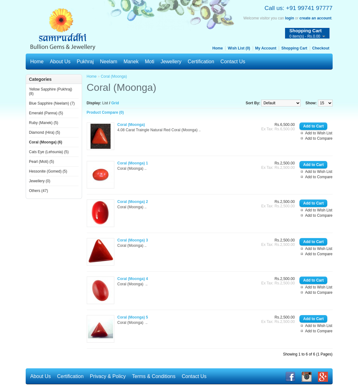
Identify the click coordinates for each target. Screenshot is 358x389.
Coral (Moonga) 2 (132, 202)
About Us (60, 61)
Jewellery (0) (39, 181)
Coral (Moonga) (114, 76)
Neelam (108, 61)
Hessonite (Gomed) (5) (48, 171)
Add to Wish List (318, 133)
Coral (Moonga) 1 (132, 163)
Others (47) (38, 191)
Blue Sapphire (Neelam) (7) (52, 103)
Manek (130, 61)
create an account (315, 18)
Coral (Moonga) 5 (132, 317)
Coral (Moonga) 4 (132, 279)
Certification (201, 61)
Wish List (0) (239, 48)
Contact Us (233, 61)
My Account (266, 48)
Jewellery (171, 61)
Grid (115, 103)
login (289, 18)
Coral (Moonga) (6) (45, 142)
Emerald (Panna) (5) (46, 113)
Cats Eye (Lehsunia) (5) (49, 152)
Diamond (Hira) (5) (44, 132)
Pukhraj (85, 61)
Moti (149, 61)
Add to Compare (318, 138)
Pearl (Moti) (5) (41, 161)
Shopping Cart (294, 48)
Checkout (320, 48)
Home (217, 48)
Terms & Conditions (154, 376)
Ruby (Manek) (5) (43, 123)
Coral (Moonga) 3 (132, 240)
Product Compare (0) (105, 112)
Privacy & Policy (108, 376)
